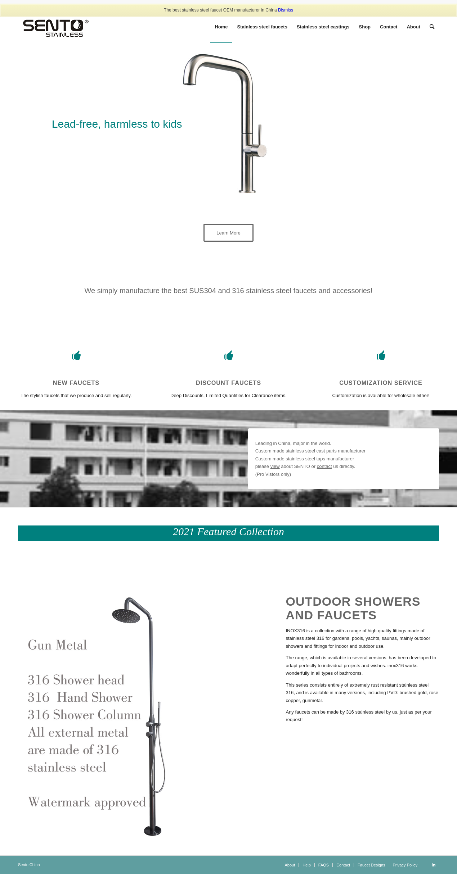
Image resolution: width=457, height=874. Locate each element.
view (275, 466)
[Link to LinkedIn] (433, 864)
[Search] (432, 27)
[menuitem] (221, 27)
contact (324, 466)
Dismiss (285, 10)
